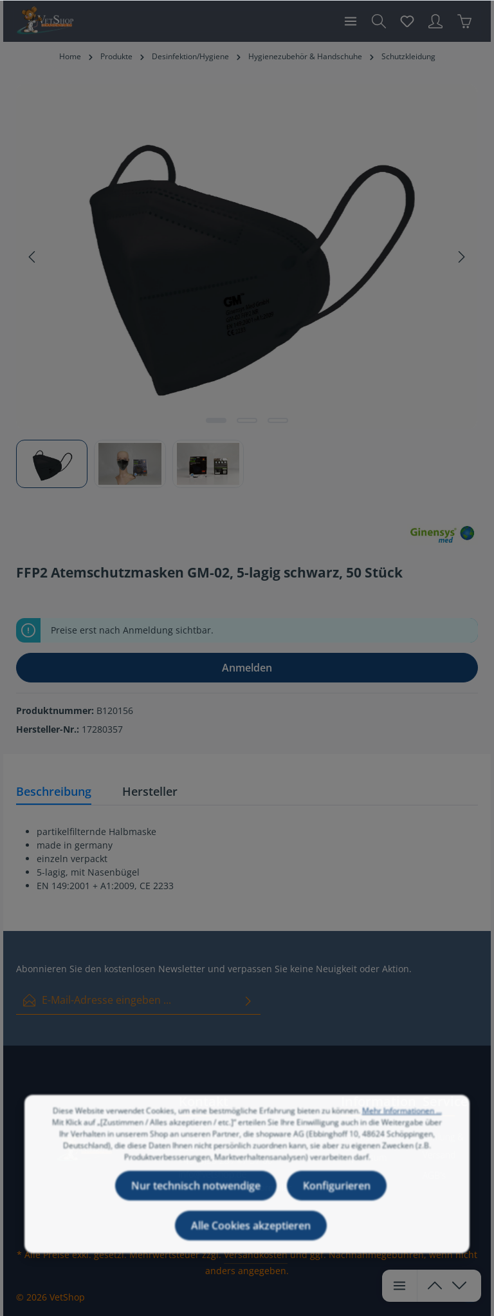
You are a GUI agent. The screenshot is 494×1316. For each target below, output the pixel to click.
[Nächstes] (460, 256)
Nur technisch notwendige (196, 1198)
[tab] (53, 792)
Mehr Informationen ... (402, 1123)
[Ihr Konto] (435, 21)
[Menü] (350, 21)
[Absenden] (248, 1000)
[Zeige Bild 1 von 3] (216, 420)
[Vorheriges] (32, 256)
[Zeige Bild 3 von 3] (278, 420)
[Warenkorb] (464, 21)
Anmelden (247, 668)
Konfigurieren (336, 1198)
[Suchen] (379, 21)
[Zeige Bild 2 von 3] (247, 420)
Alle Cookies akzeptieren (251, 1238)
